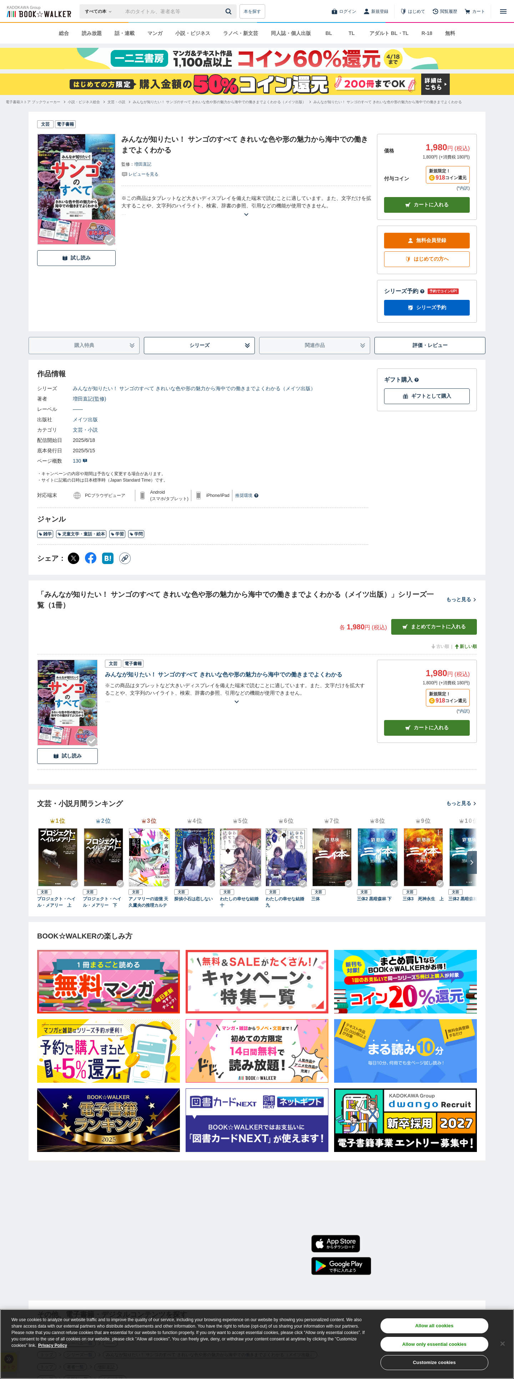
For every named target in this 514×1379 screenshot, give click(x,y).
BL (329, 33)
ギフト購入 (401, 380)
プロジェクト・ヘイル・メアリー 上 (56, 902)
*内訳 (463, 188)
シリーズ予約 (404, 291)
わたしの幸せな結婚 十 (240, 902)
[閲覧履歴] (445, 11)
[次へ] (472, 862)
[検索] (229, 11)
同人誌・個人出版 (291, 33)
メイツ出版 (85, 419)
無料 (450, 33)
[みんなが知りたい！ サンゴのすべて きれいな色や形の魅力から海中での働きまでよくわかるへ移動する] (387, 102)
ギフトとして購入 (427, 396)
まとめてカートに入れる (434, 627)
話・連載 (125, 33)
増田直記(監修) (89, 399)
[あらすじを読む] (246, 206)
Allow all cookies (434, 1325)
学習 (117, 534)
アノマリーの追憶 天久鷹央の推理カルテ (148, 902)
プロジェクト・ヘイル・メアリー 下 (102, 902)
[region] (257, 1344)
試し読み (76, 258)
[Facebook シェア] (91, 558)
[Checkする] (110, 240)
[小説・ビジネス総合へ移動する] (84, 102)
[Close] (502, 1344)
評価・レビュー (430, 345)
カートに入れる (427, 205)
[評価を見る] (139, 173)
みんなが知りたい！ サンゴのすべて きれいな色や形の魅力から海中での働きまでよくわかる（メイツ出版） (194, 388)
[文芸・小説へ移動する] (116, 102)
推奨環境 (247, 495)
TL (351, 33)
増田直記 (142, 164)
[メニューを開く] (503, 11)
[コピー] (125, 558)
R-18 (427, 33)
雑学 (45, 534)
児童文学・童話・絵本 (81, 534)
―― (78, 409)
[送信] (229, 11)
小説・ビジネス (192, 33)
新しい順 (465, 646)
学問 (136, 534)
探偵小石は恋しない (193, 898)
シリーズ (220, 345)
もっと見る (461, 599)
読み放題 (92, 33)
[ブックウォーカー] (38, 11)
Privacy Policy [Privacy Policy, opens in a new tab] (52, 1345)
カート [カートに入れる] (427, 728)
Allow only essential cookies (434, 1344)
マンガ (154, 33)
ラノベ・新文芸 (240, 33)
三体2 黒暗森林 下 (374, 898)
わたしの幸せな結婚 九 (286, 902)
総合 (64, 33)
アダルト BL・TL (389, 33)
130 (80, 461)
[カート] (475, 11)
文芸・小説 (85, 430)
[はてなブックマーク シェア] (108, 558)
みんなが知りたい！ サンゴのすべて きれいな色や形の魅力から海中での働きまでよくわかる (223, 674)
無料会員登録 (427, 240)
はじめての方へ (427, 259)
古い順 (439, 646)
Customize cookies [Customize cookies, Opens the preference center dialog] (434, 1362)
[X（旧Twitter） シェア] (73, 558)
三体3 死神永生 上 (423, 898)
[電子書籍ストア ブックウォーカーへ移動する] (33, 102)
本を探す (252, 11)
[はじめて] (413, 11)
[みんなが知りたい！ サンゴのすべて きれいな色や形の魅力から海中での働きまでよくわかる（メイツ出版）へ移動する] (219, 102)
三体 (315, 898)
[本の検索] (100, 11)
